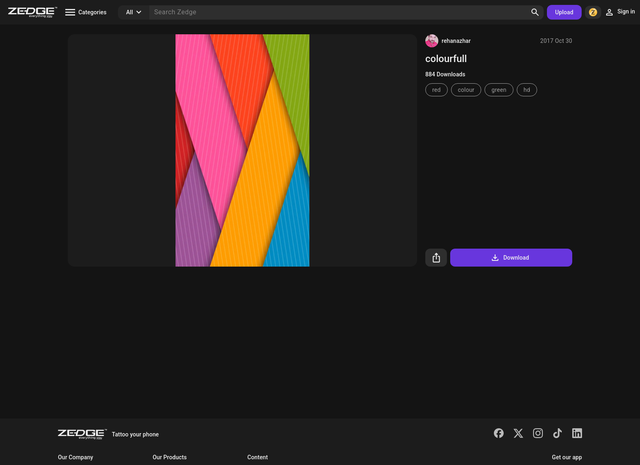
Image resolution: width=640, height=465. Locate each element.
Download (509, 258)
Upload (564, 12)
